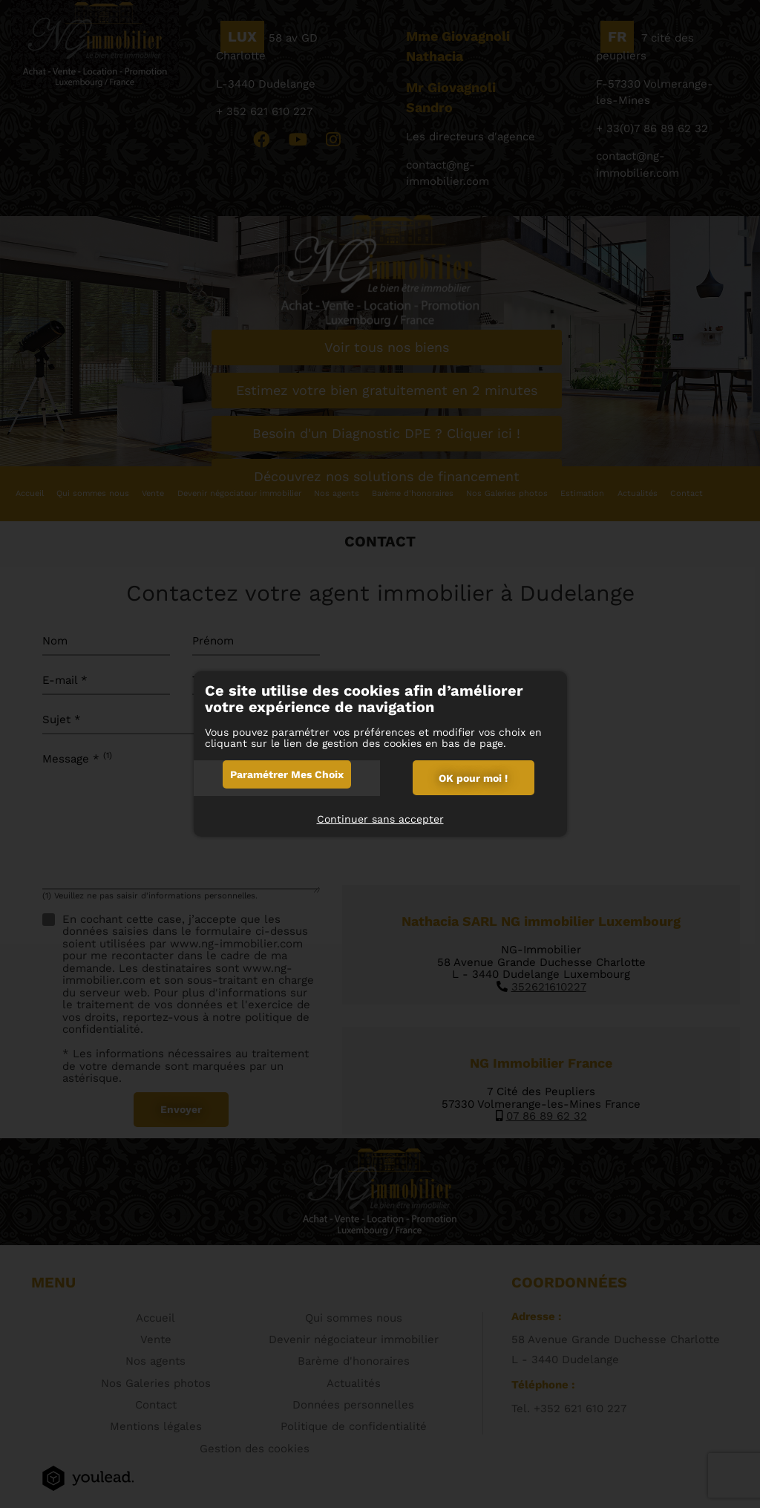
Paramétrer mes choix (287, 774)
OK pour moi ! (473, 778)
